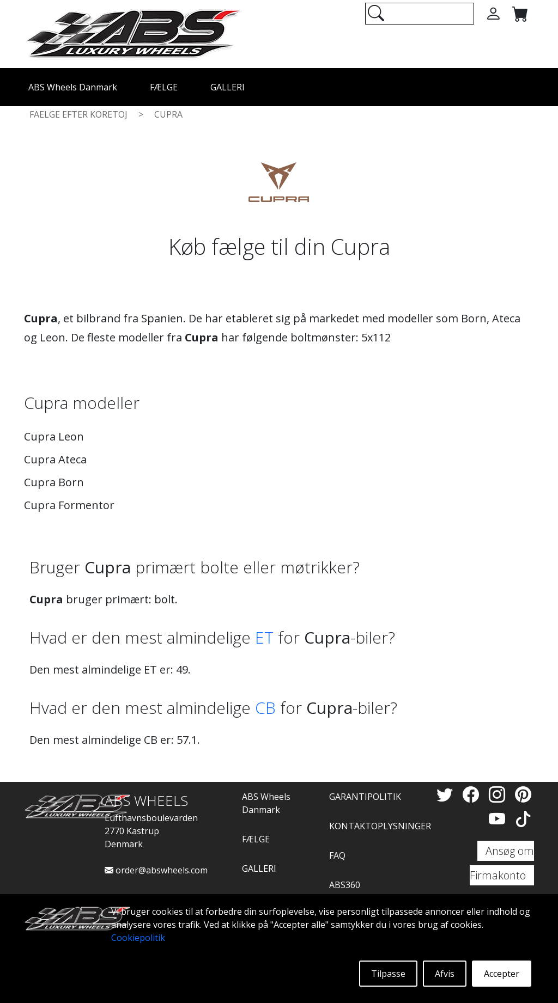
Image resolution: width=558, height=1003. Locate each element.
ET (264, 637)
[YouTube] (499, 819)
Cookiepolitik (138, 938)
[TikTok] (523, 819)
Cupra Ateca (55, 459)
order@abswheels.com (156, 870)
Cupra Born (54, 482)
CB (265, 707)
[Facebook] (473, 794)
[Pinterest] (523, 794)
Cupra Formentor (69, 505)
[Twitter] (447, 794)
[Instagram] (499, 794)
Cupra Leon (54, 436)
